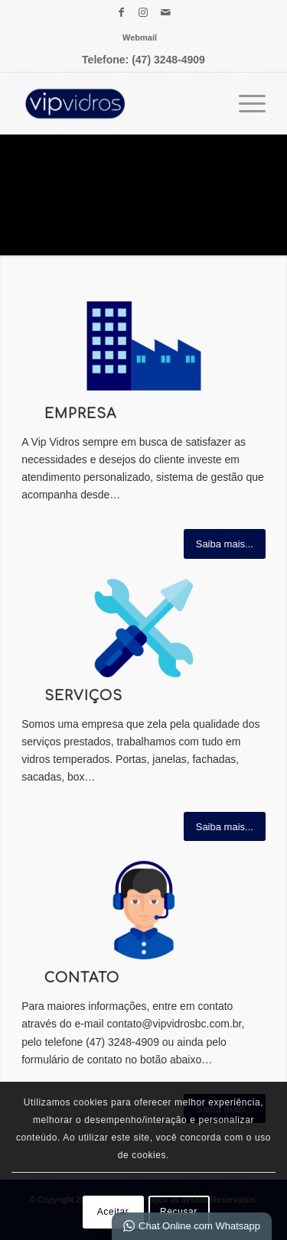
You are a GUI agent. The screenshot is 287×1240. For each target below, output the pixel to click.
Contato (81, 978)
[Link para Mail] (165, 12)
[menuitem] (140, 37)
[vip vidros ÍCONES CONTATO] (144, 910)
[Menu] (244, 103)
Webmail (139, 37)
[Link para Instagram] (143, 12)
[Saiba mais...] (225, 544)
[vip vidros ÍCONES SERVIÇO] (144, 628)
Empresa (80, 414)
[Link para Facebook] (121, 12)
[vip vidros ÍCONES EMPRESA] (144, 346)
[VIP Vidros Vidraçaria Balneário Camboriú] (119, 103)
